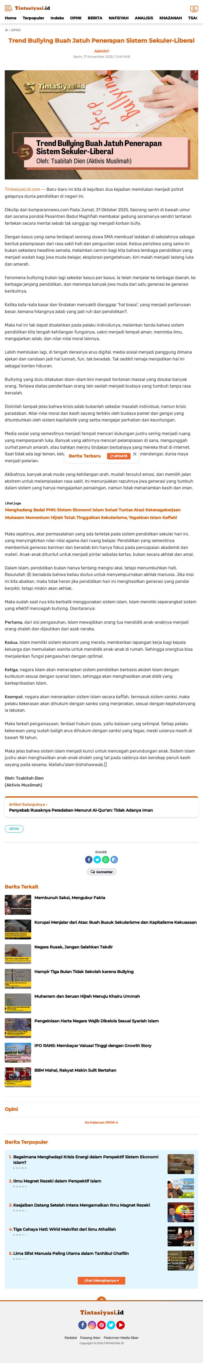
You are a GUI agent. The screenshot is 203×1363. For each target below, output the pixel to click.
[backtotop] (101, 1301)
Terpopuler (33, 18)
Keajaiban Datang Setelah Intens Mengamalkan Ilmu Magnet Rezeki (81, 1205)
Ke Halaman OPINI (101, 1122)
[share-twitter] (97, 859)
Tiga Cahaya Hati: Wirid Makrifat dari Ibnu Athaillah (64, 1229)
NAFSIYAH (118, 18)
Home (10, 18)
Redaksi (70, 1338)
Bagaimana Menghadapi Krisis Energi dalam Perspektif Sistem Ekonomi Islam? (85, 1159)
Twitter (113, 1327)
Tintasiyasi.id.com (22, 189)
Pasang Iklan (90, 1338)
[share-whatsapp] (105, 859)
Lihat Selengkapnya (101, 1280)
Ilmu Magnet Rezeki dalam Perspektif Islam (57, 1181)
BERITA (95, 18)
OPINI (75, 18)
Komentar (102, 871)
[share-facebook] (89, 859)
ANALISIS (144, 18)
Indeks (57, 18)
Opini (11, 1109)
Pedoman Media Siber (121, 1338)
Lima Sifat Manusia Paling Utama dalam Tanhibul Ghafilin (71, 1253)
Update (118, 456)
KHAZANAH (170, 18)
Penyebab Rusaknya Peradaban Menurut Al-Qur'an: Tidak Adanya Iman (81, 810)
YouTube (124, 1327)
